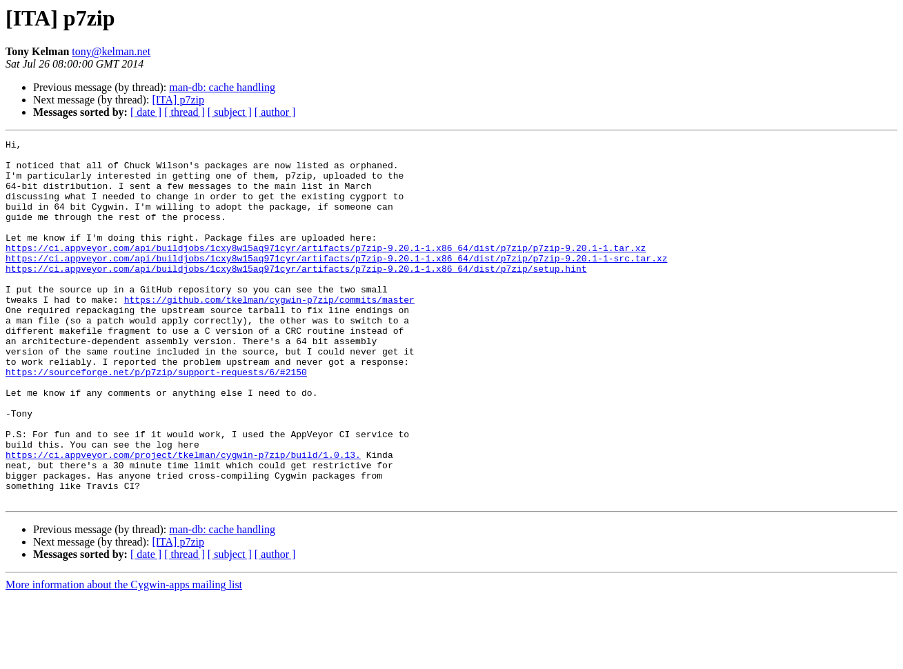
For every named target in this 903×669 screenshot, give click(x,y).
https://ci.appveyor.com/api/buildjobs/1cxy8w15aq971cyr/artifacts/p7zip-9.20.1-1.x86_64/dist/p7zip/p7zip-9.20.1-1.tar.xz (326, 270)
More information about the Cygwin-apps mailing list (124, 657)
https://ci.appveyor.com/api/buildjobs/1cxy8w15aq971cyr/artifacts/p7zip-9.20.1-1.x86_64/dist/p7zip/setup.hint (296, 295)
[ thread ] (184, 112)
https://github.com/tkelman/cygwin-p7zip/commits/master (269, 332)
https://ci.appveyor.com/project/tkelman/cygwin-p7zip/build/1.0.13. (183, 518)
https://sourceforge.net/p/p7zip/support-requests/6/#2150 (156, 419)
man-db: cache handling (222, 87)
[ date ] (145, 112)
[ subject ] (230, 112)
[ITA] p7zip (178, 100)
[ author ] (275, 112)
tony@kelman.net (111, 51)
